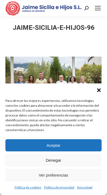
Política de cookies (28, 187)
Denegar (53, 160)
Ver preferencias (53, 175)
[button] (99, 90)
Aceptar (53, 145)
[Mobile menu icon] (98, 8)
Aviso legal (84, 187)
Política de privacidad (59, 187)
